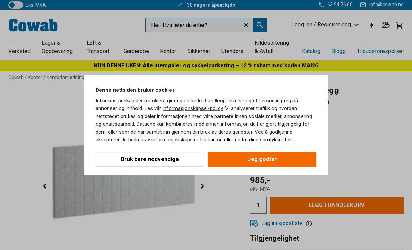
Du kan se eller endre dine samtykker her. (246, 139)
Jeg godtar (262, 159)
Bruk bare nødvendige (150, 159)
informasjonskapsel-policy (193, 108)
